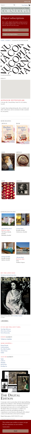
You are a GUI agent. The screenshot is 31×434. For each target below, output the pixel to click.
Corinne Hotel (19, 228)
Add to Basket (5, 320)
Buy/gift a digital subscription (10, 30)
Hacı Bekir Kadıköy (6, 349)
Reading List (4, 366)
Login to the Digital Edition (10, 34)
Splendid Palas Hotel (7, 228)
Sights (2, 359)
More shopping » (7, 343)
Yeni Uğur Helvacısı (6, 329)
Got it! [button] (15, 431)
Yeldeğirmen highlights (6, 339)
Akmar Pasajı (4, 350)
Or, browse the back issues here (8, 275)
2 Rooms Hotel (20, 257)
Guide (2, 40)
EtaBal (2, 352)
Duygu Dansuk (4, 345)
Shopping (3, 362)
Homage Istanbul (6, 256)
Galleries (3, 360)
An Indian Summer (17, 315)
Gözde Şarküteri (5, 347)
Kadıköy (8, 40)
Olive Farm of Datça (6, 331)
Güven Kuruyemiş (5, 332)
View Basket (25, 5)
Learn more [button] (6, 426)
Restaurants (4, 364)
